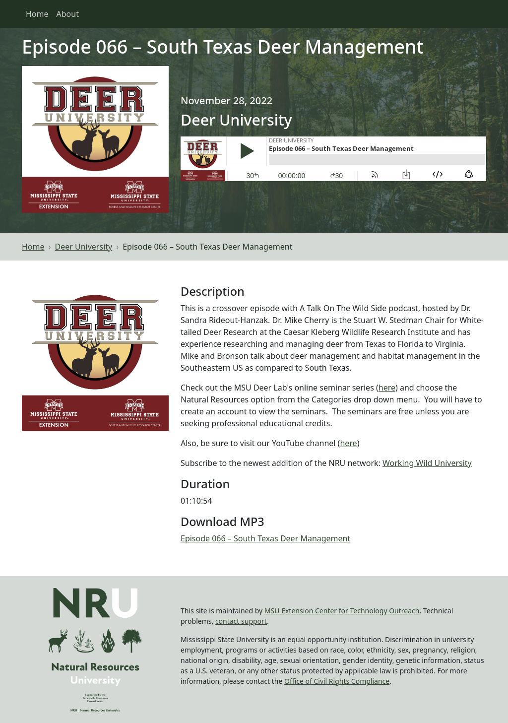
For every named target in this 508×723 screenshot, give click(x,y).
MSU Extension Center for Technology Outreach (342, 610)
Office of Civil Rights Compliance (336, 681)
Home (37, 13)
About (68, 13)
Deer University (84, 246)
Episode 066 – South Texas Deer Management (265, 538)
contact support (241, 621)
